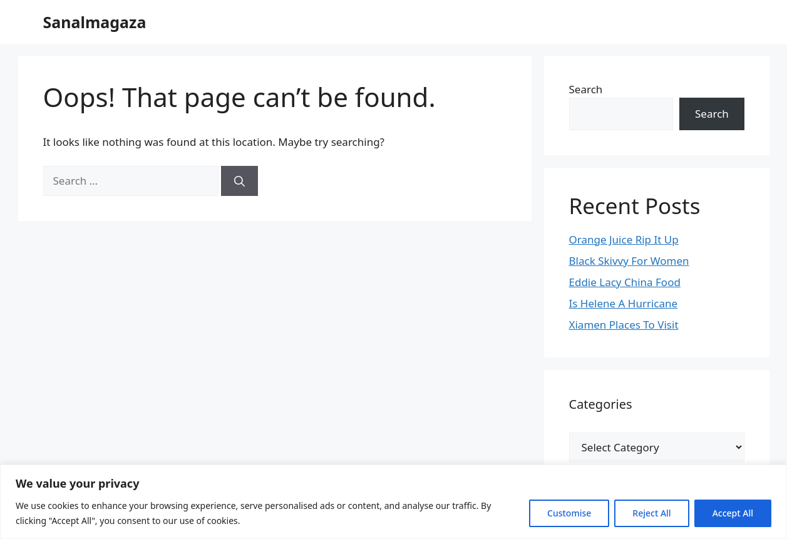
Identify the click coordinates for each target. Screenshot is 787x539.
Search (586, 89)
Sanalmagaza (95, 22)
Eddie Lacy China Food (625, 282)
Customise (569, 513)
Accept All (732, 513)
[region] (393, 502)
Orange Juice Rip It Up (624, 239)
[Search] (239, 181)
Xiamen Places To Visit (624, 324)
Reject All (651, 513)
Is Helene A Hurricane (623, 303)
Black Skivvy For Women (629, 261)
